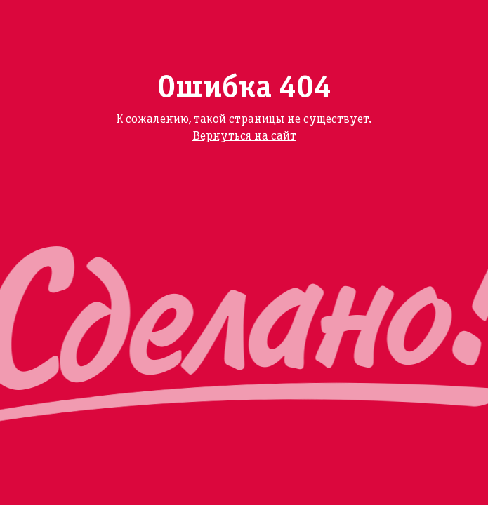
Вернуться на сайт (244, 136)
